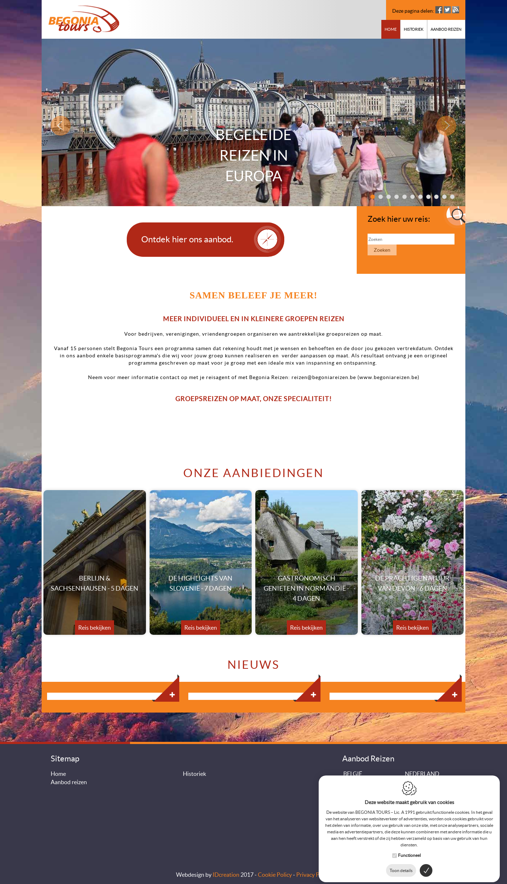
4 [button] (396, 197)
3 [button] (388, 197)
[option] (253, 122)
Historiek (413, 29)
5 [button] (404, 197)
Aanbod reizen (446, 29)
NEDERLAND (422, 773)
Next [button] (445, 125)
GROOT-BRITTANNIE (432, 782)
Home (391, 29)
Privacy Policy (313, 874)
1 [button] (372, 197)
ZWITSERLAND (425, 798)
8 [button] (428, 197)
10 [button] (444, 197)
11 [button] (452, 197)
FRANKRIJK (358, 782)
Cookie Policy (275, 874)
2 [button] (380, 197)
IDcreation (226, 874)
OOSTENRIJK (360, 798)
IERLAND (355, 790)
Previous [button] (62, 125)
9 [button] (436, 197)
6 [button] (412, 197)
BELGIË (352, 773)
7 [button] (420, 197)
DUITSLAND (421, 790)
